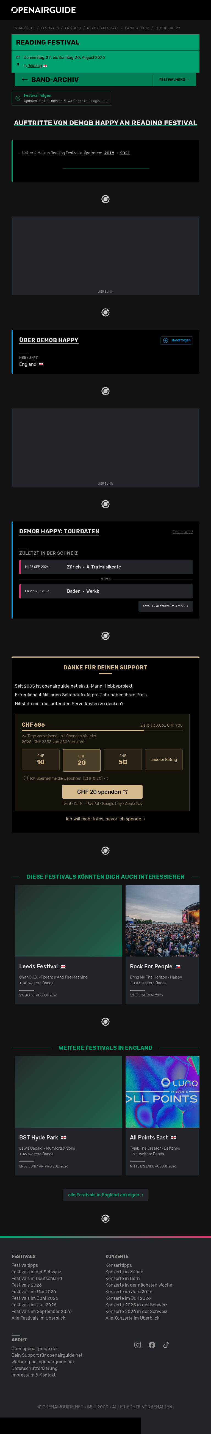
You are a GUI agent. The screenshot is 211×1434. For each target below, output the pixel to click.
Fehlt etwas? (183, 531)
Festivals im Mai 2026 (34, 1290)
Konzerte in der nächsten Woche (139, 1283)
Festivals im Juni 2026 (35, 1296)
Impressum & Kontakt (33, 1373)
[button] (174, 79)
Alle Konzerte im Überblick (132, 1316)
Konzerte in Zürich (124, 1270)
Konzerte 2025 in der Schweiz (136, 1303)
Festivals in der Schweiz (36, 1270)
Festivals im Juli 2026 (34, 1303)
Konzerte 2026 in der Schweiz (136, 1309)
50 (122, 760)
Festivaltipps (25, 1263)
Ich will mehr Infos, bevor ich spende (103, 817)
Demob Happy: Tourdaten (59, 531)
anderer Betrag (164, 759)
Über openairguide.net (35, 1347)
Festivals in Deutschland (37, 1276)
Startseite (25, 28)
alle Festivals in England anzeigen (103, 1193)
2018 (109, 153)
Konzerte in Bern (123, 1276)
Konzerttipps (119, 1263)
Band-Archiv (137, 28)
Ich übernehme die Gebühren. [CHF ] (66, 777)
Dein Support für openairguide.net (47, 1353)
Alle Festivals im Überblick (38, 1316)
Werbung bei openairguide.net (43, 1360)
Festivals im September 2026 (42, 1309)
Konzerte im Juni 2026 (129, 1290)
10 (40, 760)
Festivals (50, 28)
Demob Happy (168, 28)
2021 (125, 153)
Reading (34, 65)
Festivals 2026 (27, 1283)
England (73, 28)
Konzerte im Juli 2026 (128, 1296)
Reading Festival (103, 28)
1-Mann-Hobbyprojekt (109, 685)
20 (82, 760)
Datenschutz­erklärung (35, 1366)
